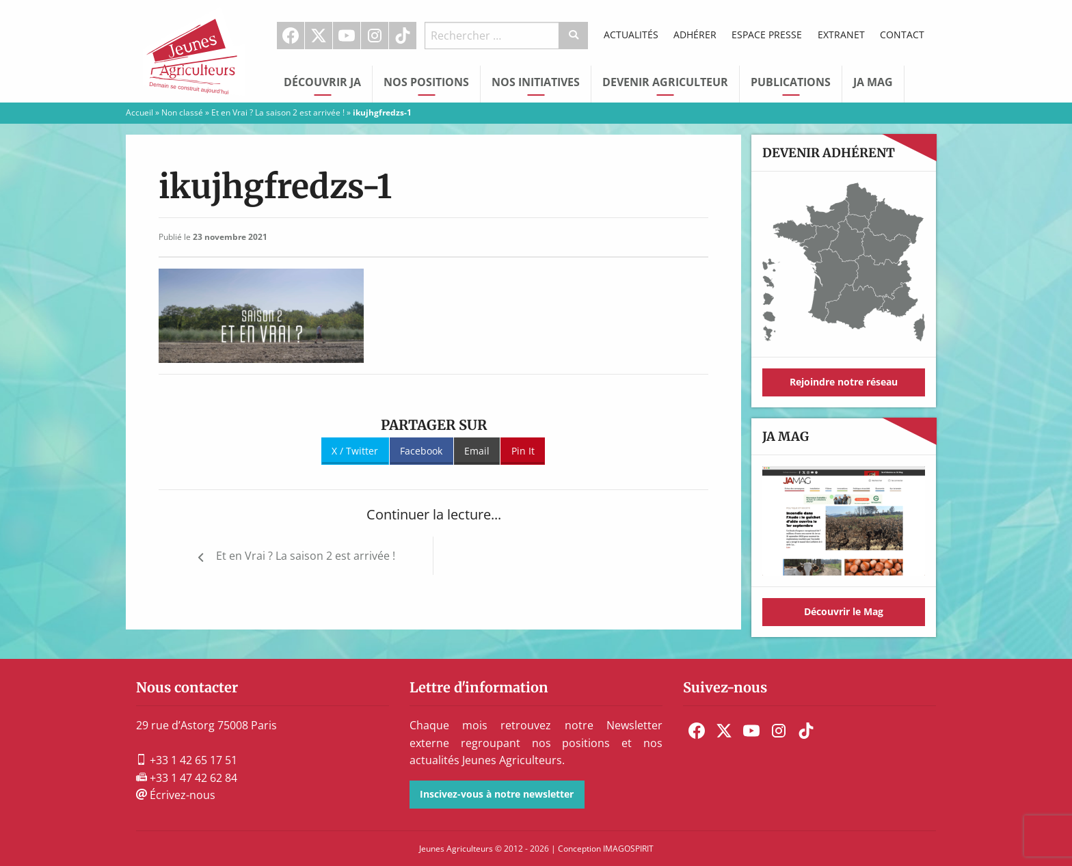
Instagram (374, 35)
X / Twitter (355, 450)
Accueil (139, 112)
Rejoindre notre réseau (844, 381)
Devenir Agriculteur (665, 82)
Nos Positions (426, 82)
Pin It (523, 450)
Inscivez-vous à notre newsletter (497, 793)
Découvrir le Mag (843, 611)
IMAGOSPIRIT (628, 848)
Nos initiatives (536, 82)
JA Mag (873, 82)
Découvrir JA (322, 82)
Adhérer (694, 34)
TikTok (402, 35)
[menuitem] (291, 35)
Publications (791, 82)
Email (477, 450)
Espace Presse (767, 34)
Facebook (290, 35)
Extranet (841, 34)
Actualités (631, 34)
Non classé (182, 112)
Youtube (346, 35)
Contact (902, 34)
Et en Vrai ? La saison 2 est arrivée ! (278, 112)
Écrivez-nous (175, 794)
